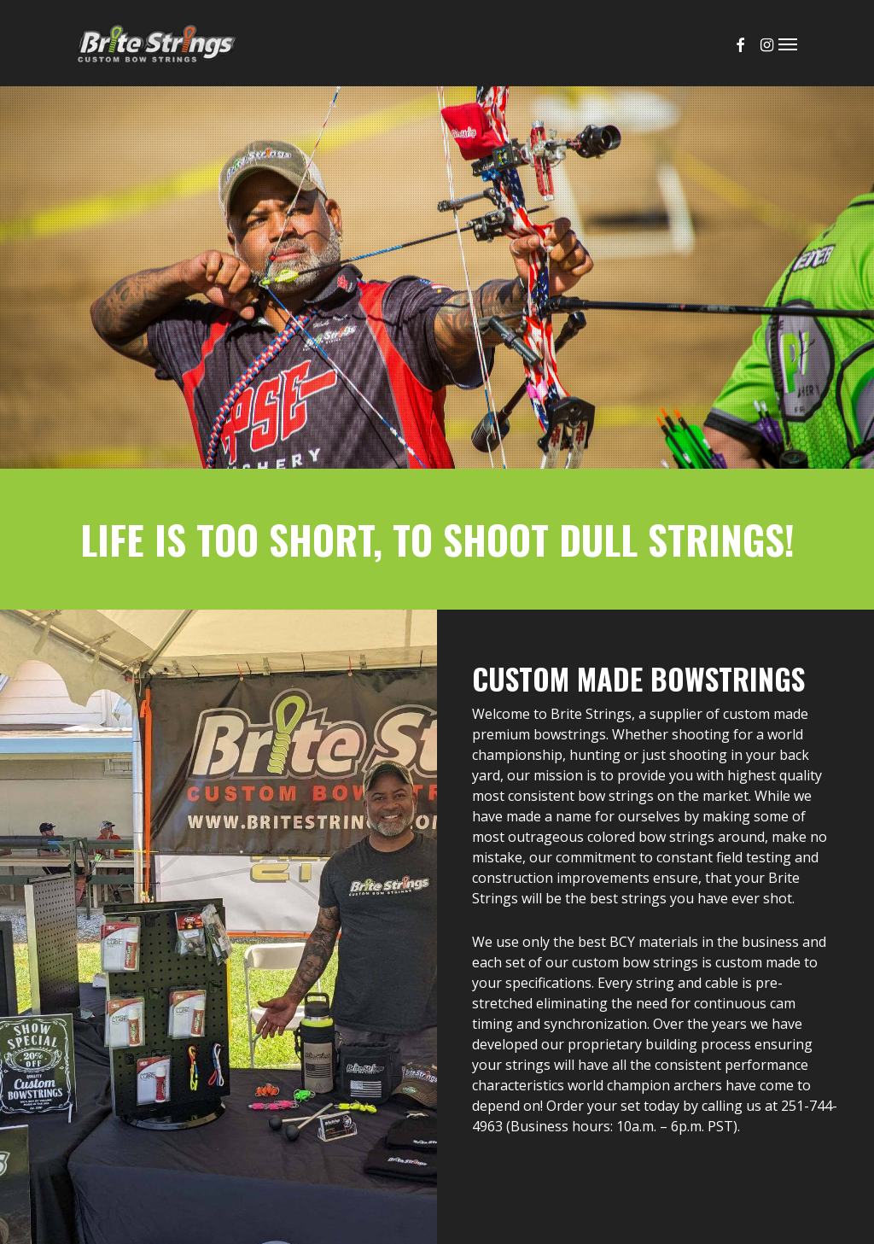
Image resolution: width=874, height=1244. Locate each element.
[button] (787, 43)
